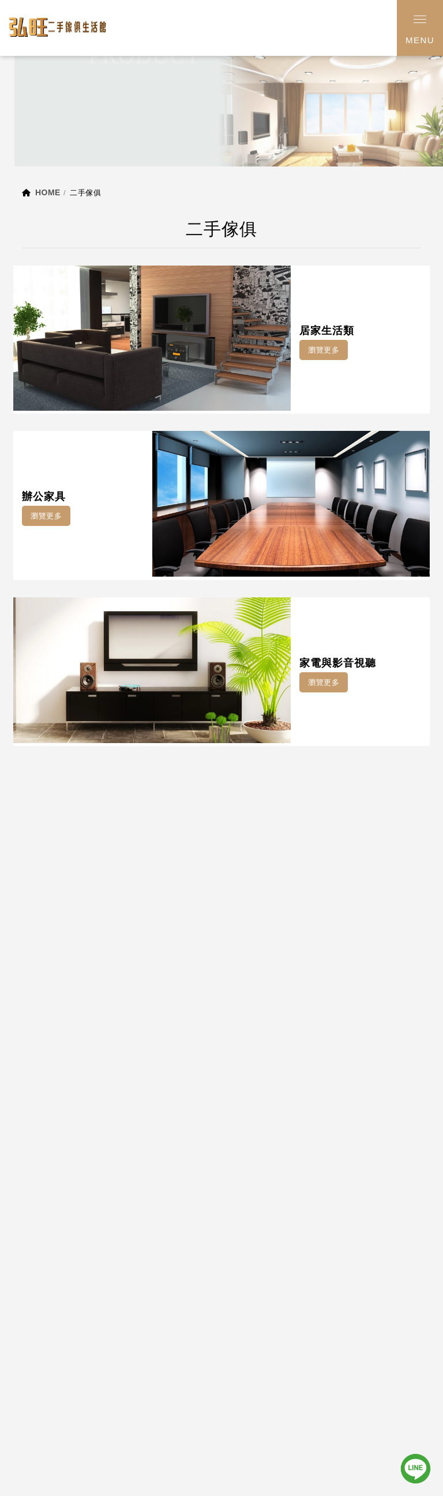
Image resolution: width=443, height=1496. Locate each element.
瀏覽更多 (323, 350)
